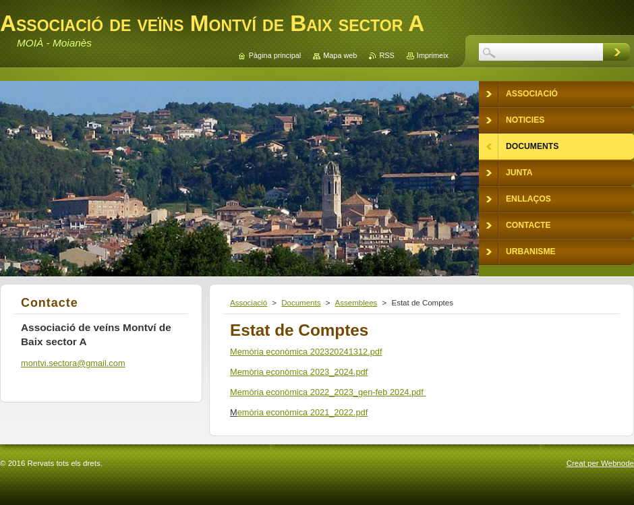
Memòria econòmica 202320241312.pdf (306, 352)
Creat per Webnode (600, 463)
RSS (386, 55)
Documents (300, 303)
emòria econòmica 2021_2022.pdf (302, 412)
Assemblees (356, 303)
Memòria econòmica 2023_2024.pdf (299, 372)
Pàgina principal (275, 55)
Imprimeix (433, 55)
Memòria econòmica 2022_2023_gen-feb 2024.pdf (328, 392)
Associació (248, 303)
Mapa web (340, 55)
